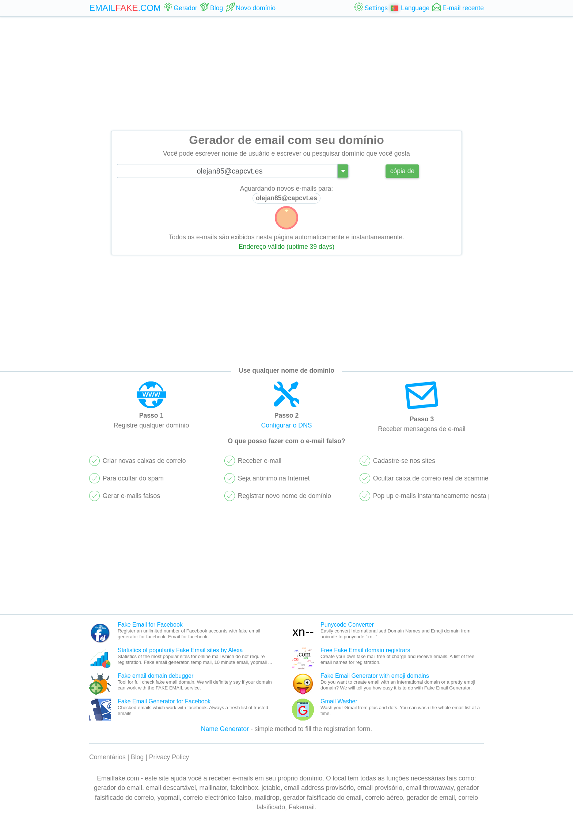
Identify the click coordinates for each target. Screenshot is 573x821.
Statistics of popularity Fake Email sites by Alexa (180, 650)
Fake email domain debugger (155, 676)
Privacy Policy (169, 757)
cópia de (402, 171)
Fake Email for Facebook (150, 625)
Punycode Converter (347, 625)
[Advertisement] (286, 74)
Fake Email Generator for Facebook (164, 701)
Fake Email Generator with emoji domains (374, 676)
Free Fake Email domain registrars (365, 650)
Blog (137, 757)
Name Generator (225, 729)
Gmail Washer (338, 701)
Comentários (107, 757)
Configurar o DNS (286, 425)
